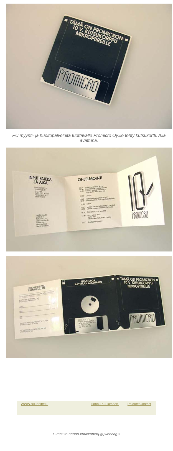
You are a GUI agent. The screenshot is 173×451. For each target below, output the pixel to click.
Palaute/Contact (139, 404)
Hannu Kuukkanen (105, 404)
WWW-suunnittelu (34, 404)
